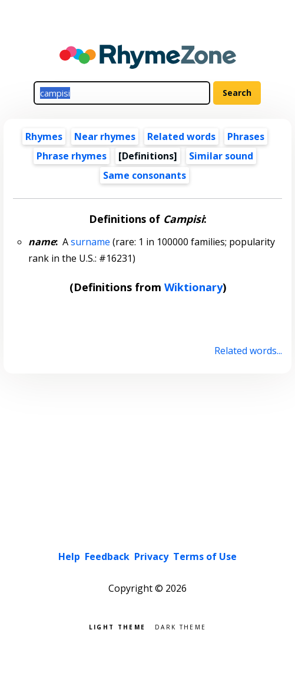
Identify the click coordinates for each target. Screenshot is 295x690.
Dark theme (180, 626)
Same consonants (144, 175)
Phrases (245, 136)
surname (90, 241)
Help (69, 556)
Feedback (107, 556)
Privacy (151, 556)
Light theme (117, 626)
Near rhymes (104, 136)
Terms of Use (205, 556)
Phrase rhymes (72, 155)
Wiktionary (193, 287)
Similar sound (221, 155)
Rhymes (43, 136)
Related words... (248, 350)
